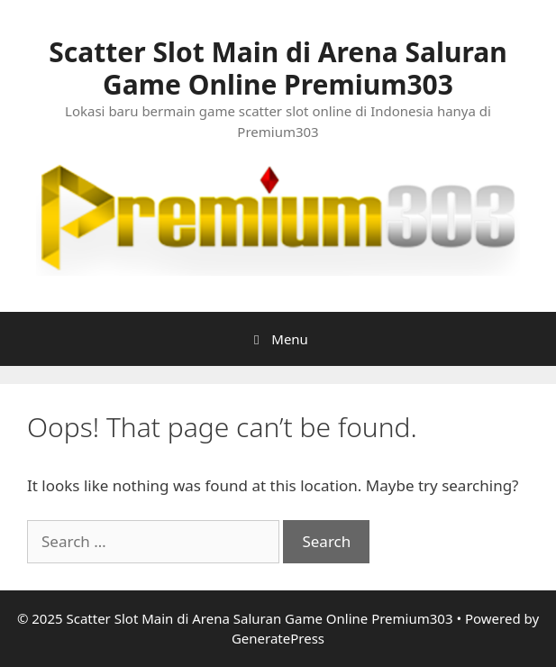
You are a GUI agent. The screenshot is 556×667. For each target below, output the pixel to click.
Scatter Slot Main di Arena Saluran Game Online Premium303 (277, 68)
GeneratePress (278, 638)
